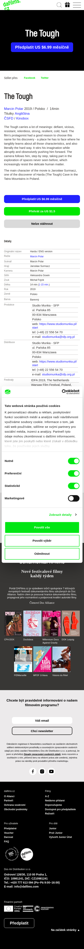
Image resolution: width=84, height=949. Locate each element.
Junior (53, 828)
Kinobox (22, 118)
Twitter (45, 78)
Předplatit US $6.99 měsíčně (42, 47)
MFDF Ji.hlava (40, 675)
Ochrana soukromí (14, 805)
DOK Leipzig (68, 639)
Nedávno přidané (55, 800)
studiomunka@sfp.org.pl (58, 336)
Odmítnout (42, 553)
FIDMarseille (20, 675)
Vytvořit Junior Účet (60, 837)
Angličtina (22, 113)
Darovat (8, 837)
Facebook (29, 78)
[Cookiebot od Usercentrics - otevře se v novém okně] (61, 391)
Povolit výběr (41, 540)
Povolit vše (42, 527)
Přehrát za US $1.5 (42, 211)
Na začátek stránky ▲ (65, 930)
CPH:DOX (9, 639)
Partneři (8, 800)
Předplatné (10, 828)
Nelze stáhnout (42, 223)
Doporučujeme (53, 805)
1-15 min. (44, 284)
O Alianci (9, 796)
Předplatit (19, 923)
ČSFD (9, 118)
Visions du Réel (60, 675)
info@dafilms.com (26, 886)
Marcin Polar (13, 109)
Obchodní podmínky (15, 809)
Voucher (8, 833)
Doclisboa (28, 639)
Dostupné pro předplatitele (60, 809)
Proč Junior (56, 833)
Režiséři (49, 813)
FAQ (6, 841)
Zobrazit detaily (60, 514)
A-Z (47, 796)
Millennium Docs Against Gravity (51, 641)
